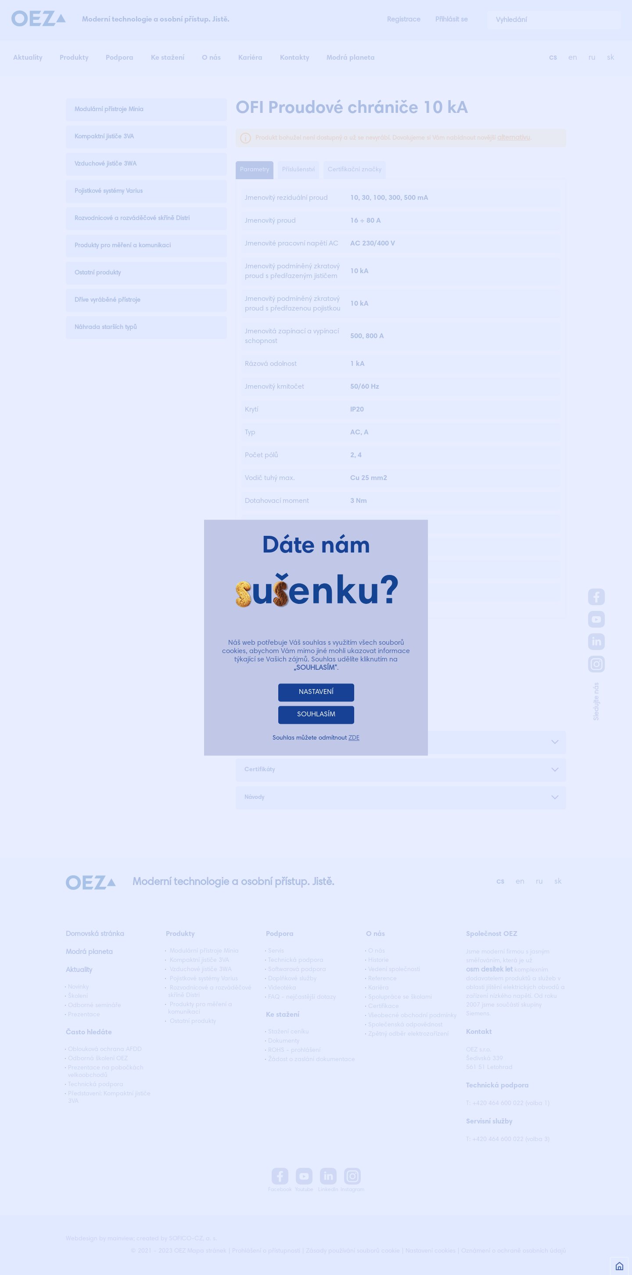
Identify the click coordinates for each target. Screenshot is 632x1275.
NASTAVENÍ (316, 692)
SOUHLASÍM (316, 714)
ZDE (353, 738)
